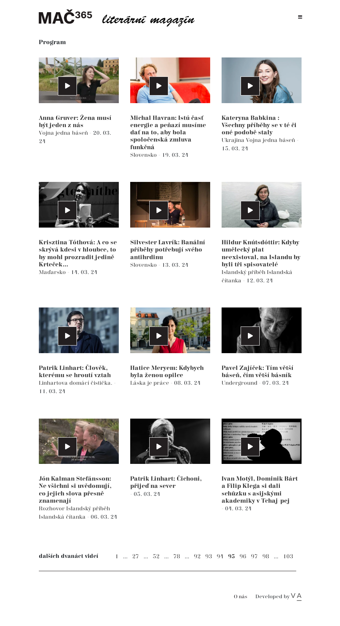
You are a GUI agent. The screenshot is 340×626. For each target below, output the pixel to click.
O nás (240, 596)
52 (156, 556)
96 (242, 556)
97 (254, 556)
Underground (240, 383)
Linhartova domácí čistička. (76, 383)
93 (208, 556)
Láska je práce (150, 383)
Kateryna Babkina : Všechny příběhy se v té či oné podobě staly (259, 125)
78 (176, 556)
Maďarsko (53, 272)
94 (220, 556)
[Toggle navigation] (300, 17)
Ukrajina (234, 140)
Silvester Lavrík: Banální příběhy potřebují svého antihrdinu (167, 249)
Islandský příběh (244, 272)
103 (288, 556)
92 (197, 556)
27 (135, 556)
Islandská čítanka (63, 517)
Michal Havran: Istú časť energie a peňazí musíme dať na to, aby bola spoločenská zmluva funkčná (168, 133)
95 (231, 556)
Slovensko (144, 155)
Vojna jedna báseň (64, 133)
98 (265, 556)
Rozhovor (52, 508)
